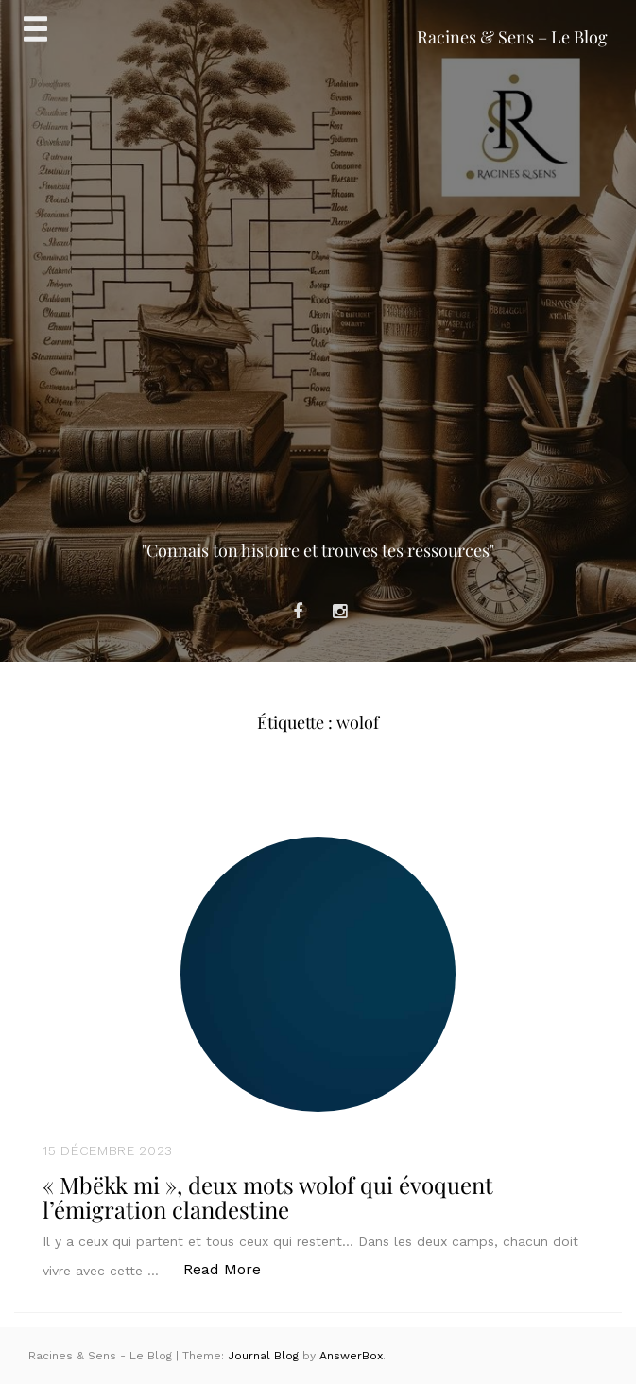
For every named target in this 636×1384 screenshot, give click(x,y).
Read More (232, 1268)
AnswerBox (351, 1355)
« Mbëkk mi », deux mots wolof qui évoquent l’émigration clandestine (268, 1196)
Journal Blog (265, 1355)
